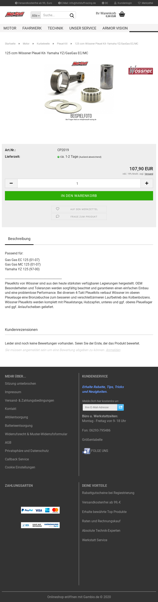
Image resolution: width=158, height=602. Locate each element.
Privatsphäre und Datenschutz (27, 451)
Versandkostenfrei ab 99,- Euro (33, 3)
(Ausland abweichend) (90, 157)
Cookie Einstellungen (20, 467)
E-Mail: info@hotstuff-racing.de (77, 3)
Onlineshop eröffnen (62, 597)
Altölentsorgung (16, 417)
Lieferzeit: (12, 157)
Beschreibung (19, 238)
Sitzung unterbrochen (20, 384)
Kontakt (10, 409)
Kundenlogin (123, 3)
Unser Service (82, 28)
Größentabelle (92, 440)
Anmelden (113, 350)
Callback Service (17, 459)
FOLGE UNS (95, 451)
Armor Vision (115, 28)
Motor (9, 28)
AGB (8, 442)
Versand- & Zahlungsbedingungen (29, 400)
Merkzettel (145, 3)
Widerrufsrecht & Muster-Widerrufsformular (36, 434)
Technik (55, 28)
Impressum (13, 392)
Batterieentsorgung (19, 426)
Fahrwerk (32, 28)
